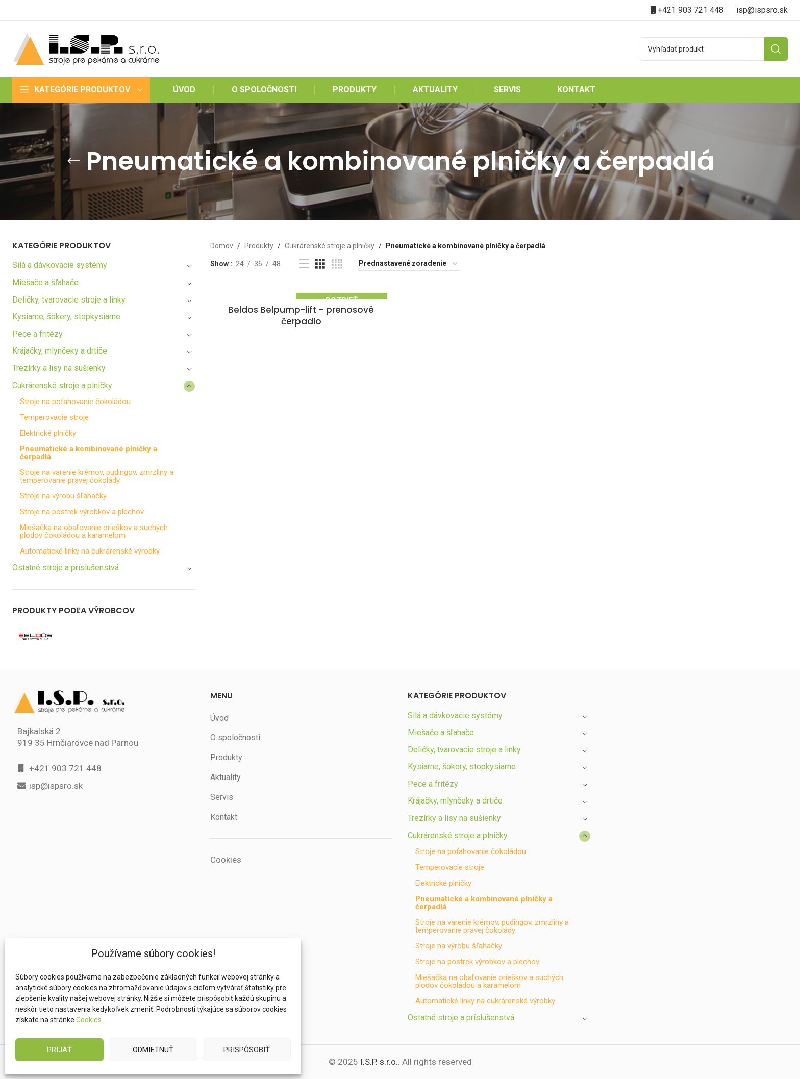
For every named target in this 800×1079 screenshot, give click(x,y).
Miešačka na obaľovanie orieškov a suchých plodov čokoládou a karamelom (95, 531)
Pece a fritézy (37, 334)
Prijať (59, 1049)
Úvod (219, 718)
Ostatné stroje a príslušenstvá (66, 567)
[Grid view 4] (335, 264)
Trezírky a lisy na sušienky (60, 368)
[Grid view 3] (319, 264)
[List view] (303, 264)
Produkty (257, 246)
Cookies (89, 1020)
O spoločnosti (235, 737)
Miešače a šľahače (46, 282)
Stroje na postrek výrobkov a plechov (82, 512)
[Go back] (98, 161)
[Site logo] (86, 48)
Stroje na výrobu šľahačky (64, 496)
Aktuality (225, 777)
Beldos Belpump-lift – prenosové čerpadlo (301, 310)
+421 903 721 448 (690, 10)
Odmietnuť (153, 1049)
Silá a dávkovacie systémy (60, 265)
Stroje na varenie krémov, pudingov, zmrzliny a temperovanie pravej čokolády (99, 476)
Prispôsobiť (246, 1049)
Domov (221, 246)
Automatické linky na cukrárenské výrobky (91, 551)
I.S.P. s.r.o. (378, 1062)
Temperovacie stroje (54, 417)
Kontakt (224, 817)
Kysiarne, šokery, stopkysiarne (67, 316)
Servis (221, 797)
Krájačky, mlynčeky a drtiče (61, 350)
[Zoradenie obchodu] (407, 264)
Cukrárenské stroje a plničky (63, 385)
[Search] (714, 49)
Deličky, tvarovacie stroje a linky (70, 299)
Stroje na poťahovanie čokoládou (76, 401)
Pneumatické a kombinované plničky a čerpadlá (90, 453)
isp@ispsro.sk (762, 10)
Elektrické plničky (49, 433)
